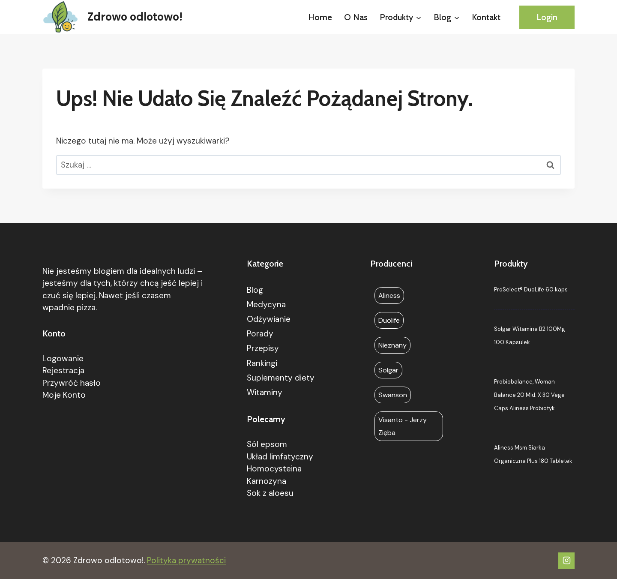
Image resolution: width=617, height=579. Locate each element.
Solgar (388, 370)
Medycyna (266, 304)
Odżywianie (269, 319)
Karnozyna (266, 481)
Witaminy (264, 392)
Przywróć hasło (71, 383)
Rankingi (262, 363)
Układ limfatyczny (280, 456)
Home (320, 17)
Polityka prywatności (186, 560)
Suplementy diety (280, 377)
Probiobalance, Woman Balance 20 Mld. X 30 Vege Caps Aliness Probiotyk (529, 395)
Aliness (389, 295)
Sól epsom (267, 444)
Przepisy (263, 348)
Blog (255, 290)
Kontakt (486, 17)
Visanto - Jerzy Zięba (402, 426)
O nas (356, 17)
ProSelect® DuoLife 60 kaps (531, 289)
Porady (260, 333)
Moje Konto (64, 395)
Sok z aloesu (270, 493)
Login (546, 17)
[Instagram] (566, 560)
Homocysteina (274, 468)
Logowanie (63, 358)
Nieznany (392, 345)
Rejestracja (63, 370)
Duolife (389, 320)
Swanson (392, 394)
